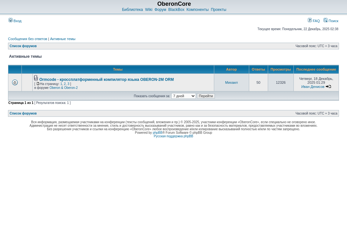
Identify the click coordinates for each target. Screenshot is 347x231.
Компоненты (198, 9)
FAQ (314, 21)
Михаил (231, 82)
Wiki (148, 9)
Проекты (218, 9)
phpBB (157, 132)
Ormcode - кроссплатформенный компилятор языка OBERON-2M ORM (106, 79)
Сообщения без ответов (27, 39)
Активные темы (62, 39)
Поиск (331, 21)
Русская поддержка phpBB (173, 136)
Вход (15, 21)
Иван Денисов (312, 87)
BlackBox (176, 9)
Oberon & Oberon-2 (63, 88)
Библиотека (132, 9)
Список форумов (23, 46)
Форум (160, 9)
